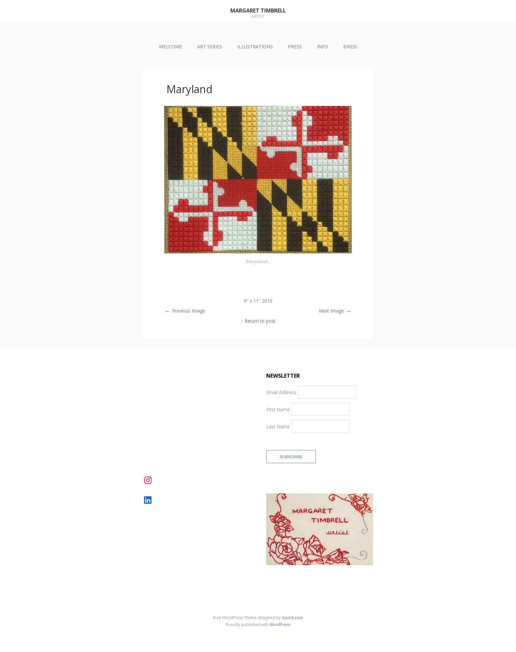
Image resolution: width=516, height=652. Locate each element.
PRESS (295, 46)
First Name (278, 409)
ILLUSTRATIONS (255, 46)
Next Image (335, 311)
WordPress (280, 624)
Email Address (281, 392)
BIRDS (350, 46)
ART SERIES (209, 46)
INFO (322, 46)
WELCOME (170, 46)
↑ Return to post (258, 321)
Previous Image (184, 311)
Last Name (278, 426)
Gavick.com (292, 617)
